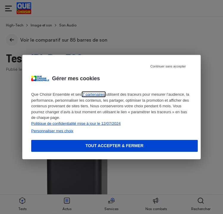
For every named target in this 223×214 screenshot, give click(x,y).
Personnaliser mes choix (52, 131)
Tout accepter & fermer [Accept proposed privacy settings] (114, 145)
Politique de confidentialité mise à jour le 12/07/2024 (76, 123)
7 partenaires (93, 94)
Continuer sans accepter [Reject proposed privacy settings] (168, 66)
